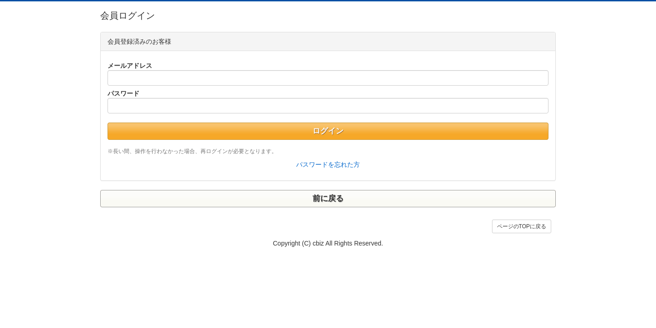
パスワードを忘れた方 (328, 164)
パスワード (123, 93)
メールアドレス (130, 65)
